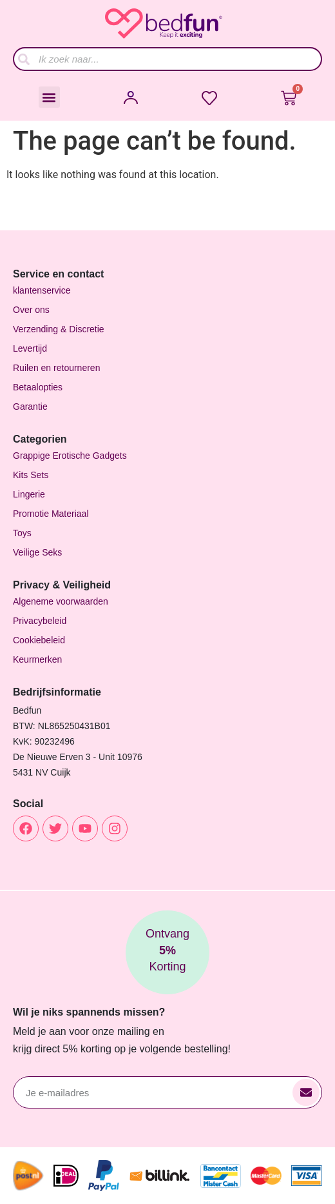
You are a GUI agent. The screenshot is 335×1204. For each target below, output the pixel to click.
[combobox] (167, 59)
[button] (49, 97)
